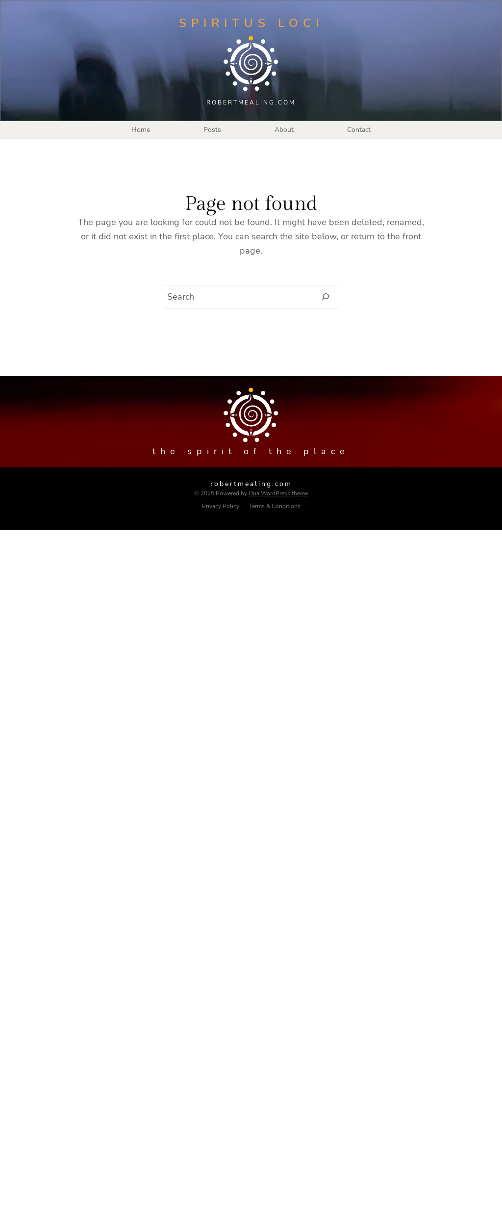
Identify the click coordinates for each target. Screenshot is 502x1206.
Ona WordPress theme (278, 493)
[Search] (325, 296)
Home (140, 129)
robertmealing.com (251, 483)
